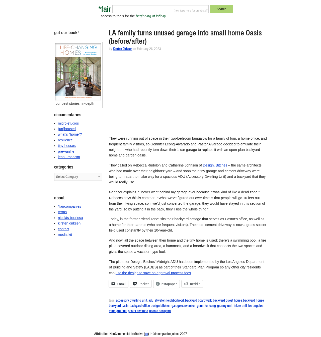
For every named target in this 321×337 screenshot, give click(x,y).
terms (62, 212)
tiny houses (67, 146)
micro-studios (68, 123)
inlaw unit (240, 306)
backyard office (139, 306)
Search (221, 9)
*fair (104, 10)
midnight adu (118, 311)
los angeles (255, 306)
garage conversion (184, 306)
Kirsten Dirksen (122, 49)
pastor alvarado (138, 311)
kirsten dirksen (69, 223)
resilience (65, 140)
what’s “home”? (70, 134)
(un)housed (67, 129)
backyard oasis (118, 306)
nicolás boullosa (70, 218)
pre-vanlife (66, 151)
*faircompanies (69, 206)
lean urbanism (69, 157)
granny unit (224, 306)
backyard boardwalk (198, 301)
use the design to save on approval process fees (153, 273)
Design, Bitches (215, 165)
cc (146, 334)
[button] (78, 71)
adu (150, 301)
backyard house (253, 301)
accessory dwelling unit (131, 301)
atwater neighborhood (169, 301)
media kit (65, 235)
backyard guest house (227, 301)
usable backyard (160, 311)
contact (63, 229)
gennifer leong (206, 306)
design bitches (160, 306)
